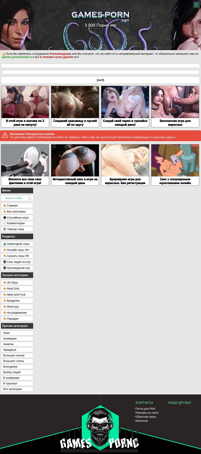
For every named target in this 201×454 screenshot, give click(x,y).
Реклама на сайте (147, 412)
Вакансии (141, 420)
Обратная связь (145, 416)
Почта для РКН (145, 408)
